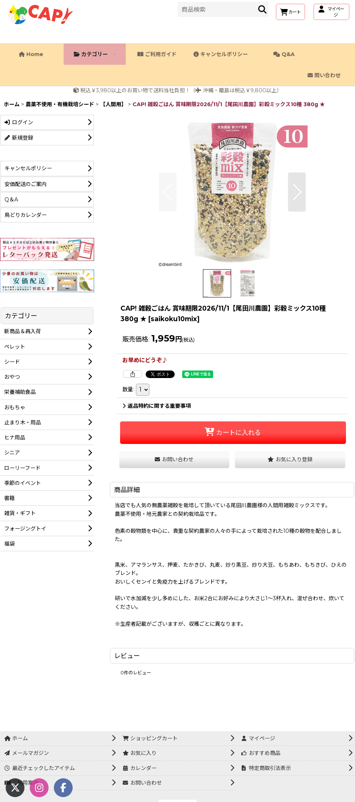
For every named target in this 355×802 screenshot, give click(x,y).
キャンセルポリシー (220, 54)
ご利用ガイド (157, 54)
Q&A (284, 54)
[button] (168, 192)
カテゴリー (95, 54)
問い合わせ (324, 75)
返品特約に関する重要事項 (156, 406)
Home (31, 54)
